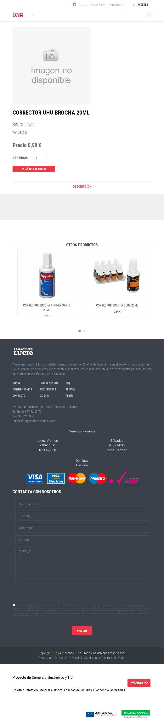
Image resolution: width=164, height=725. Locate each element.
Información (139, 683)
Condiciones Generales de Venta (104, 658)
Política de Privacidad (68, 658)
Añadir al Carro (33, 169)
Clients (45, 395)
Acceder (140, 4)
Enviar (82, 631)
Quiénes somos (22, 389)
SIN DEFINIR (23, 125)
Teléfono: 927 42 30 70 (92, 5)
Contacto (116, 5)
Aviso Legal (46, 658)
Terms (69, 395)
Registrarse (48, 389)
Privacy (70, 389)
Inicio (16, 383)
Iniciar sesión (49, 383)
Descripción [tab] (82, 186)
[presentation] (82, 592)
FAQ (67, 383)
